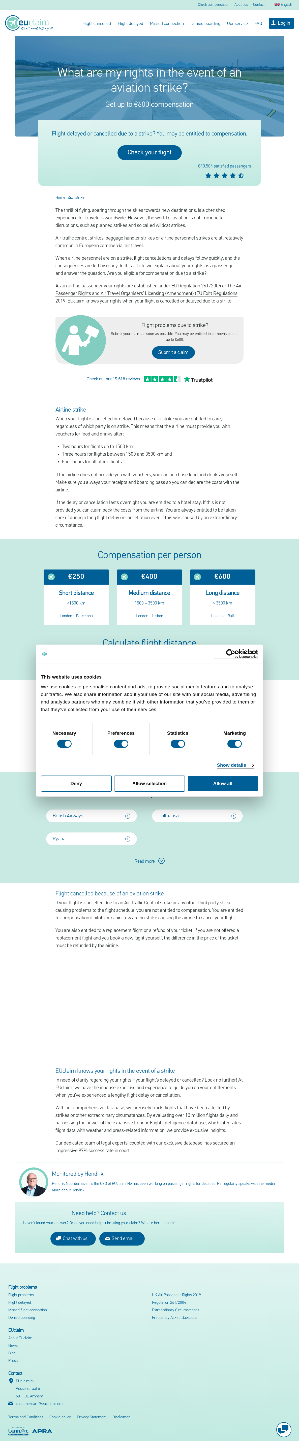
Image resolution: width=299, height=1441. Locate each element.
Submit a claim (173, 352)
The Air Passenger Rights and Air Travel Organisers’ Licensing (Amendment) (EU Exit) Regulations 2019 (148, 294)
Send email (120, 1222)
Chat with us (71, 1222)
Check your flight (150, 152)
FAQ (258, 23)
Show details (231, 765)
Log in (284, 23)
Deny (76, 783)
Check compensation (213, 5)
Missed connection (167, 23)
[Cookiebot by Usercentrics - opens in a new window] (236, 654)
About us (241, 5)
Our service (237, 23)
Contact (258, 5)
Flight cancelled (96, 23)
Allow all (222, 783)
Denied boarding (205, 23)
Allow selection (149, 783)
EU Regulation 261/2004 (196, 286)
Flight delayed (130, 23)
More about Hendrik (68, 1174)
